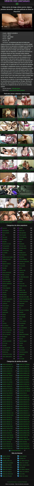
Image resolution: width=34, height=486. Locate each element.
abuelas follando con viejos (24, 408)
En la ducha (5, 308)
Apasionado (5, 312)
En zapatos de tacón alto (8, 299)
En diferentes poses (24, 277)
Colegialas (4, 310)
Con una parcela (6, 347)
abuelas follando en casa (8, 410)
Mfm (3, 321)
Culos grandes (5, 246)
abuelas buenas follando (24, 375)
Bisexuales (21, 347)
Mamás (4, 314)
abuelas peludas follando (8, 433)
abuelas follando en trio (24, 413)
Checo (20, 356)
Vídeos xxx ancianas (17, 1)
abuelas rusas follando (7, 435)
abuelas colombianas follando (24, 379)
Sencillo (21, 343)
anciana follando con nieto (8, 446)
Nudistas (21, 312)
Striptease (4, 285)
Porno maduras (23, 456)
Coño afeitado (5, 277)
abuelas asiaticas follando (24, 373)
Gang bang (21, 354)
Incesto (21, 228)
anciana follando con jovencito (8, 444)
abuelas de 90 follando (24, 391)
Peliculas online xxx (7, 460)
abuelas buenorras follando (8, 377)
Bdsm (20, 241)
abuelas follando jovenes (8, 417)
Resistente (21, 243)
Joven (3, 235)
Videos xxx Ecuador (7, 476)
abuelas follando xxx (7, 424)
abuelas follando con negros (8, 408)
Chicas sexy (22, 263)
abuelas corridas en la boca (8, 384)
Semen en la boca (23, 301)
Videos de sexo (6, 458)
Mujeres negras (23, 341)
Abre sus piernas (6, 334)
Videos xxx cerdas (23, 476)
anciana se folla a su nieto (8, 448)
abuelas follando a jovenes (24, 397)
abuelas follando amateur (8, 399)
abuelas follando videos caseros (24, 419)
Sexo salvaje (22, 316)
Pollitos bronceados (24, 334)
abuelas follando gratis (24, 415)
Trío (20, 308)
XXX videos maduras (24, 469)
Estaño (20, 281)
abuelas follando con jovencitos (24, 404)
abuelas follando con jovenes (8, 406)
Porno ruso (21, 230)
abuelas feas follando (7, 393)
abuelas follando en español (24, 410)
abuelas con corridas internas (8, 382)
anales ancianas (23, 441)
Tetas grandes (22, 232)
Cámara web (22, 270)
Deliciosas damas (6, 327)
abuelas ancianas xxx (24, 371)
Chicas (4, 316)
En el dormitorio (23, 327)
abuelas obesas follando (24, 430)
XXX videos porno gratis (24, 460)
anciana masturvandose (24, 446)
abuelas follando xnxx (24, 421)
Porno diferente (23, 237)
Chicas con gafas (6, 281)
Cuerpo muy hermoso (24, 299)
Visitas (20, 319)
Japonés (4, 292)
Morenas (4, 261)
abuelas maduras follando (8, 428)
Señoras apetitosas (7, 283)
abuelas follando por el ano (8, 419)
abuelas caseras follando (24, 377)
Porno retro (22, 283)
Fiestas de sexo (23, 285)
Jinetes (21, 345)
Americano (21, 257)
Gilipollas (4, 297)
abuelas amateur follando (24, 368)
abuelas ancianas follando (8, 371)
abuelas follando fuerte (7, 415)
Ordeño (4, 319)
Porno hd (4, 228)
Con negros (5, 266)
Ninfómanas (5, 352)
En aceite (21, 325)
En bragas (4, 336)
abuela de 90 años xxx (7, 366)
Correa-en (21, 272)
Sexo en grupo (22, 235)
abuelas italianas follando (24, 426)
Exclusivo (21, 305)
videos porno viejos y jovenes (17, 90)
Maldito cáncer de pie (7, 257)
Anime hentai (5, 305)
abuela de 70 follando (24, 364)
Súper (20, 288)
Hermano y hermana (24, 261)
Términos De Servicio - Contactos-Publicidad (17, 481)
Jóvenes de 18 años (7, 354)
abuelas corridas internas (24, 384)
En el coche (22, 350)
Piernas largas (5, 350)
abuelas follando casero (8, 402)
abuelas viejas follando (7, 437)
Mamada (4, 241)
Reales (4, 339)
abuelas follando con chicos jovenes (8, 404)
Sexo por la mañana (24, 310)
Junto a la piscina (6, 332)
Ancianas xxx (22, 458)
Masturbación (5, 230)
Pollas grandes (5, 274)
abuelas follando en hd (7, 413)
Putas (20, 268)
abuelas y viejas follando (24, 439)
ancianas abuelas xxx (24, 448)
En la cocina (22, 266)
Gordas (4, 270)
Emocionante (22, 323)
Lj (2, 358)
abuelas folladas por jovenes (24, 395)
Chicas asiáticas (23, 259)
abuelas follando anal (24, 399)
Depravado (21, 303)
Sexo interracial (23, 255)
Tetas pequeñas (6, 279)
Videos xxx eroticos (7, 469)
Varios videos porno (7, 356)
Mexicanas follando (7, 465)
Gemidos (4, 323)
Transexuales (5, 250)
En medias (4, 252)
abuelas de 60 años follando (24, 386)
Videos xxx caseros (7, 471)
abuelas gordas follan (7, 426)
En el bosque (22, 314)
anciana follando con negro (24, 444)
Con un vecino (22, 321)
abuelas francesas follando (24, 424)
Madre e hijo (22, 290)
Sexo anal (4, 237)
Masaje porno (22, 252)
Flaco (3, 255)
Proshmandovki (23, 292)
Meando (21, 279)
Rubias (20, 250)
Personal (21, 330)
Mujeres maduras (6, 263)
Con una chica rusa (7, 330)
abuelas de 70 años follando (8, 388)
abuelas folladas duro (7, 395)
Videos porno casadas (7, 462)
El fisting (4, 294)
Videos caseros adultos (24, 465)
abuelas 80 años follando (24, 366)
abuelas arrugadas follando (8, 373)
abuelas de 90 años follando (8, 391)
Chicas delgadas (6, 288)
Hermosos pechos (23, 352)
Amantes (4, 345)
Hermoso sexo (22, 246)
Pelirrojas (21, 332)
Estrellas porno (22, 248)
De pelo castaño (6, 301)
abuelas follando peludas (24, 417)
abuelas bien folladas (7, 375)
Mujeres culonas (6, 456)
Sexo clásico (22, 336)
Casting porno (5, 248)
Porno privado (5, 232)
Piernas (21, 339)
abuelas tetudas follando (24, 435)
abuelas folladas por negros (8, 397)
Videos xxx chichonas (7, 473)
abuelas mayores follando (24, 428)
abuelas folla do (23, 393)
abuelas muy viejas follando (8, 430)
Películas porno (16, 88)
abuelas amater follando (8, 368)
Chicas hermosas (6, 259)
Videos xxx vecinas (23, 462)
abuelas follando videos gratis (8, 421)
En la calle (21, 358)
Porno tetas (22, 473)
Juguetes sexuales (6, 341)
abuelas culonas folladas (8, 386)
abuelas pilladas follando (24, 433)
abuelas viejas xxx (23, 437)
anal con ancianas (6, 441)
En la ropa (4, 343)
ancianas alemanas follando (16, 450)
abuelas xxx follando (7, 439)
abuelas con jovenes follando (24, 382)
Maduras (21, 239)
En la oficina (5, 325)
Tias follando (22, 467)
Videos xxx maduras (24, 471)
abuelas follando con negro (24, 406)
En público (4, 239)
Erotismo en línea (6, 243)
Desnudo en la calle (24, 297)
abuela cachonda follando (8, 364)
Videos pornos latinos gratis (8, 467)
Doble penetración (6, 272)
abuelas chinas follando (8, 379)
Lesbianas (4, 303)
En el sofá (21, 274)
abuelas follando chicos (24, 402)
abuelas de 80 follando (24, 388)
